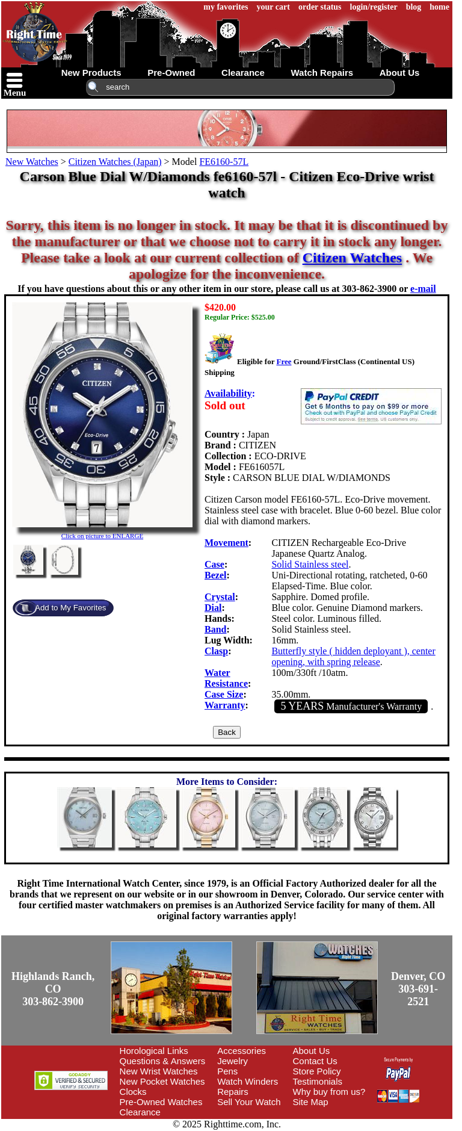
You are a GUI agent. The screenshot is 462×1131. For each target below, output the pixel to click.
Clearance (140, 1112)
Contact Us (315, 1061)
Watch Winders (247, 1081)
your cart (273, 6)
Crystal (220, 597)
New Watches (31, 161)
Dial (213, 608)
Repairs (232, 1091)
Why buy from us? (329, 1091)
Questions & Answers (163, 1061)
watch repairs (322, 72)
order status (320, 6)
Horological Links (154, 1051)
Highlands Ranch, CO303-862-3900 (52, 989)
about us (400, 72)
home (439, 6)
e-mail (423, 289)
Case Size (224, 694)
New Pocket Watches (162, 1081)
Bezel (215, 575)
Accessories (241, 1051)
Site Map (310, 1102)
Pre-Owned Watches (161, 1102)
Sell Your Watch (248, 1102)
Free (283, 361)
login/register (374, 6)
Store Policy (317, 1071)
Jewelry (232, 1061)
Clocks (133, 1091)
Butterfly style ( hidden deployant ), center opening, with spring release (353, 656)
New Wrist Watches (159, 1071)
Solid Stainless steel (309, 564)
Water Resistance (226, 678)
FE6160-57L (223, 161)
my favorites (225, 6)
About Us (311, 1051)
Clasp (216, 651)
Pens (227, 1071)
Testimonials (318, 1081)
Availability (228, 393)
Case (214, 564)
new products (91, 72)
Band (215, 629)
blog (414, 6)
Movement (226, 543)
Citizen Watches (352, 257)
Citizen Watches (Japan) (115, 161)
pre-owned (171, 72)
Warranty (225, 705)
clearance (243, 72)
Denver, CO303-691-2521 (418, 989)
